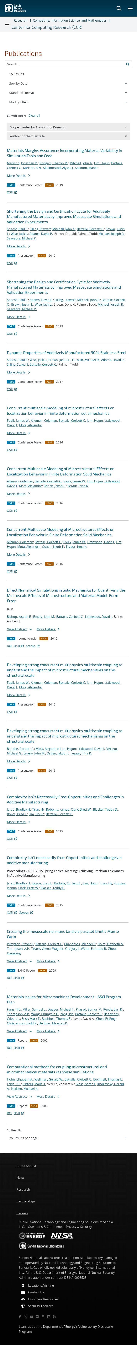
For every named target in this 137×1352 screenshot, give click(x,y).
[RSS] (54, 1317)
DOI (9, 646)
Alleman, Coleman (44, 420)
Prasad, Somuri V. (89, 1009)
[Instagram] (43, 1317)
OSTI (12, 192)
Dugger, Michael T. (61, 1009)
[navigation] (68, 1138)
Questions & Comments (45, 1227)
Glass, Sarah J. (86, 1084)
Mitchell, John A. (81, 163)
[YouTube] (31, 1317)
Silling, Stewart (40, 229)
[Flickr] (37, 1317)
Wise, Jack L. (19, 234)
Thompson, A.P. (18, 949)
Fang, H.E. (14, 1009)
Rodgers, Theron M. (54, 163)
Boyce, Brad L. (17, 814)
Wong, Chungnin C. (45, 1014)
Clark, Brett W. (81, 809)
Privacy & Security (79, 1227)
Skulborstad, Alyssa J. (58, 168)
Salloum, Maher (86, 168)
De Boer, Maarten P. (53, 1023)
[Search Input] (68, 64)
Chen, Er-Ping (106, 1019)
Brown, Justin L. (22, 304)
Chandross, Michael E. (80, 944)
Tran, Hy (38, 809)
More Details (18, 176)
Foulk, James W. (18, 420)
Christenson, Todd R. (22, 1023)
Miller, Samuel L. (34, 1009)
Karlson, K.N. (32, 168)
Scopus (33, 646)
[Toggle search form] (119, 8)
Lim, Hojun (102, 163)
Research (20, 20)
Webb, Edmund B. (94, 949)
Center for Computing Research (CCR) (47, 27)
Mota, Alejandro (30, 425)
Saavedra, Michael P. (22, 238)
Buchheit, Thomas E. (56, 1019)
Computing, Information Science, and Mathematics (70, 20)
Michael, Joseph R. (111, 234)
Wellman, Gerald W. (48, 1079)
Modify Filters (24, 102)
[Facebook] (20, 1317)
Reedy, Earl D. (113, 1009)
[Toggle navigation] (7, 24)
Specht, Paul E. (17, 229)
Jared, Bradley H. (19, 809)
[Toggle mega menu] (130, 8)
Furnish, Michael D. (86, 360)
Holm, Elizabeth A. (110, 944)
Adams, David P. (41, 234)
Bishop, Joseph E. (19, 616)
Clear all (34, 115)
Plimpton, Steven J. (20, 944)
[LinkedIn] (49, 1317)
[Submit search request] (127, 64)
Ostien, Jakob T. (55, 486)
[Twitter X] (26, 1317)
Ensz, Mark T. (31, 1019)
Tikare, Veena (41, 949)
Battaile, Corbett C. (90, 229)
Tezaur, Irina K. (78, 486)
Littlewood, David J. (101, 542)
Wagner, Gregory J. (65, 949)
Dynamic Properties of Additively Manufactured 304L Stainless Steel (66, 352)
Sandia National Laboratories (40, 1258)
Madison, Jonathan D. (22, 163)
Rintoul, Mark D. (34, 1084)
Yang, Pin (67, 1014)
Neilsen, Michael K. (24, 1088)
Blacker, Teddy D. (105, 809)
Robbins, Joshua (57, 809)
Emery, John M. (44, 616)
